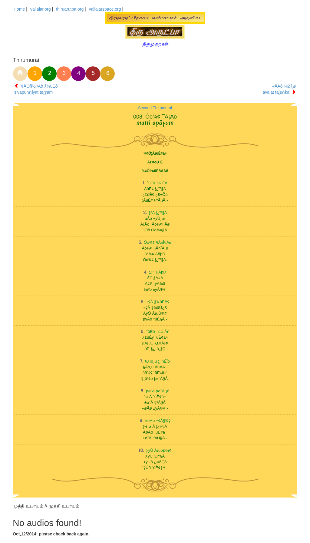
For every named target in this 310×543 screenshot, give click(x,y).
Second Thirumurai (155, 108)
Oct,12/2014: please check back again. (51, 533)
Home (19, 9)
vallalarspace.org (105, 9)
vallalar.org (40, 9)
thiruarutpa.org (70, 9)
